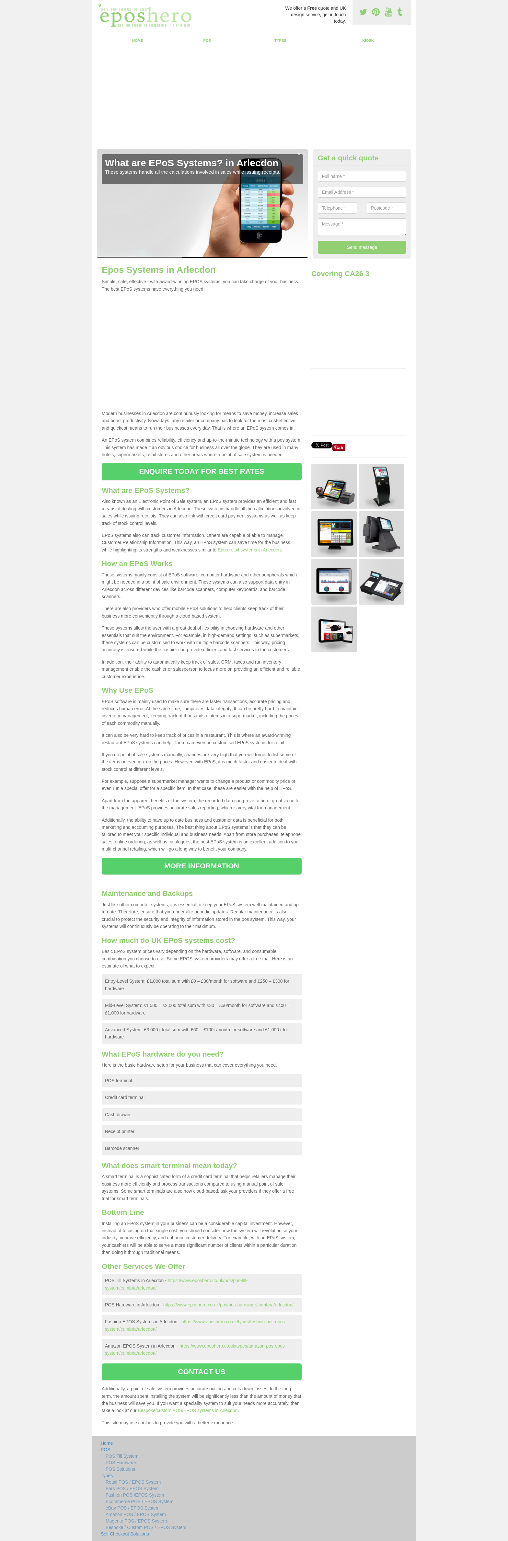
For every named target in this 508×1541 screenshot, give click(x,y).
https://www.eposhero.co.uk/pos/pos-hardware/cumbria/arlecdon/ (228, 1304)
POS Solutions (120, 1469)
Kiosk (368, 40)
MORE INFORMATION (201, 866)
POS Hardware (121, 1462)
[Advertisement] (254, 100)
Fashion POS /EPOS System (135, 1495)
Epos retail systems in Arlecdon (249, 549)
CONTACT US (201, 1372)
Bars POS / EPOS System (132, 1488)
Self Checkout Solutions (125, 1533)
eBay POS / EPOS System (133, 1508)
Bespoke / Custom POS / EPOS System (146, 1527)
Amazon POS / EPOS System (136, 1514)
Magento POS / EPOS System (136, 1521)
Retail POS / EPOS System (133, 1482)
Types (280, 40)
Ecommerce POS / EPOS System (139, 1501)
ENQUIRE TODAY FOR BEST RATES (201, 471)
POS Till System (122, 1456)
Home (137, 40)
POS (207, 40)
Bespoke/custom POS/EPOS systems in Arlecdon (187, 1410)
